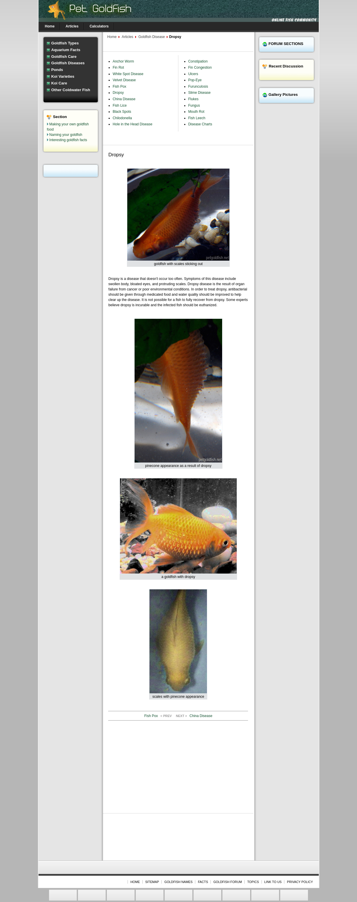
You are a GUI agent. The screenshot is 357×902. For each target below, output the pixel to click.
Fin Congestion (200, 67)
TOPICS (253, 882)
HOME (135, 882)
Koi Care (59, 83)
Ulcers (193, 74)
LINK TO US (273, 882)
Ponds (57, 69)
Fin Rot (118, 67)
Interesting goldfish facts (68, 140)
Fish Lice (120, 105)
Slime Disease (199, 93)
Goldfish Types (65, 43)
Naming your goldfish (65, 135)
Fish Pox (119, 86)
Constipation (198, 61)
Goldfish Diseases (68, 63)
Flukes (193, 99)
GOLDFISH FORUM (227, 882)
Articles (127, 37)
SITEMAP (152, 882)
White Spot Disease (128, 74)
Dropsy (118, 93)
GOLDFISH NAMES (178, 882)
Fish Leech (197, 118)
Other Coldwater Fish (70, 90)
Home (111, 37)
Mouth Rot (196, 112)
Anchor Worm (123, 61)
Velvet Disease (124, 80)
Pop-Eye (195, 80)
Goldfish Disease (152, 37)
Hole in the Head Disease (132, 124)
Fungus (194, 105)
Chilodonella (122, 118)
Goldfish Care (63, 56)
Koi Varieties (62, 76)
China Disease (124, 99)
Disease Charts (200, 124)
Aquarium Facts (66, 50)
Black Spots (122, 112)
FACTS (203, 882)
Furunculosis (198, 86)
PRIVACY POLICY (300, 882)
